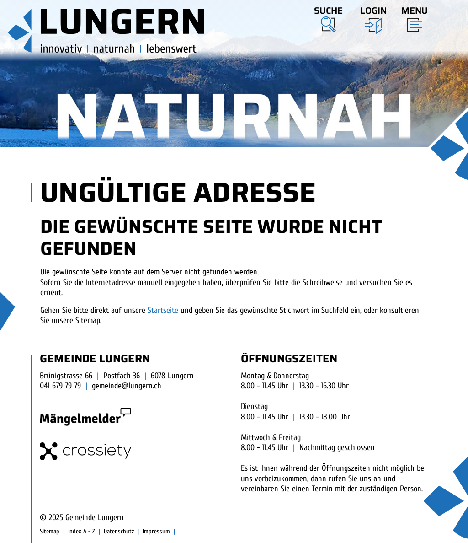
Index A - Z (81, 531)
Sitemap (49, 531)
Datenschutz (119, 531)
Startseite (163, 310)
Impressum (156, 531)
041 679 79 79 (60, 386)
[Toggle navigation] (411, 17)
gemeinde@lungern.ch (126, 386)
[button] (328, 18)
